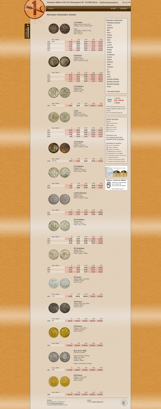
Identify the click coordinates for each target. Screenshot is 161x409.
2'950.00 (92, 321)
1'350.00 (77, 321)
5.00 (71, 185)
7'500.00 (100, 370)
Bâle (108, 30)
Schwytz (109, 57)
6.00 (71, 187)
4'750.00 (100, 394)
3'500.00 (84, 345)
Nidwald (109, 49)
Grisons (109, 42)
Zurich (109, 76)
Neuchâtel (110, 47)
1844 (48, 46)
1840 (48, 43)
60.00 (93, 50)
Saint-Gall (110, 62)
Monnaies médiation (113, 79)
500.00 (70, 321)
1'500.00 (69, 345)
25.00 (78, 41)
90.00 (93, 41)
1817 (48, 74)
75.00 (93, 43)
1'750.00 (69, 370)
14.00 (70, 41)
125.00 (101, 41)
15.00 (78, 50)
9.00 (71, 134)
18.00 (70, 105)
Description (115, 119)
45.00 (78, 212)
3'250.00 (92, 394)
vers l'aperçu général (113, 91)
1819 (48, 76)
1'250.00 (100, 296)
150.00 (93, 74)
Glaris (108, 40)
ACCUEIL (51, 8)
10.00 (70, 272)
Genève (109, 37)
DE (123, 2)
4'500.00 (100, 321)
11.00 (70, 46)
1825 (48, 79)
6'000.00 (100, 345)
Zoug (108, 74)
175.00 (101, 105)
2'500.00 (77, 345)
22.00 (70, 74)
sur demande (120, 139)
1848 (48, 296)
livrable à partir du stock (116, 137)
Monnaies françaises (113, 84)
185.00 (101, 79)
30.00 (78, 76)
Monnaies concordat (113, 81)
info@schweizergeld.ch (109, 2)
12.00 (70, 48)
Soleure (109, 59)
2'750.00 (84, 394)
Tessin (109, 64)
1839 (48, 41)
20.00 (78, 132)
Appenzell (110, 27)
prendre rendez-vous (97, 401)
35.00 (78, 79)
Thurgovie (110, 67)
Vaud (108, 71)
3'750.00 (84, 370)
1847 (48, 50)
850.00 (93, 296)
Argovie (109, 25)
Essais (109, 86)
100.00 (101, 46)
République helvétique (113, 22)
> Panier (117, 102)
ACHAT (113, 8)
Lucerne (109, 44)
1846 (48, 48)
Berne (109, 32)
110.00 (93, 79)
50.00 (78, 74)
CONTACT (123, 8)
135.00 (101, 76)
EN (126, 2)
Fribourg (109, 35)
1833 (48, 81)
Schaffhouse (110, 54)
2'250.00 (84, 321)
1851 (48, 370)
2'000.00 (77, 394)
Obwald (109, 52)
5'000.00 (92, 370)
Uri (108, 69)
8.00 (71, 43)
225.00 (101, 74)
